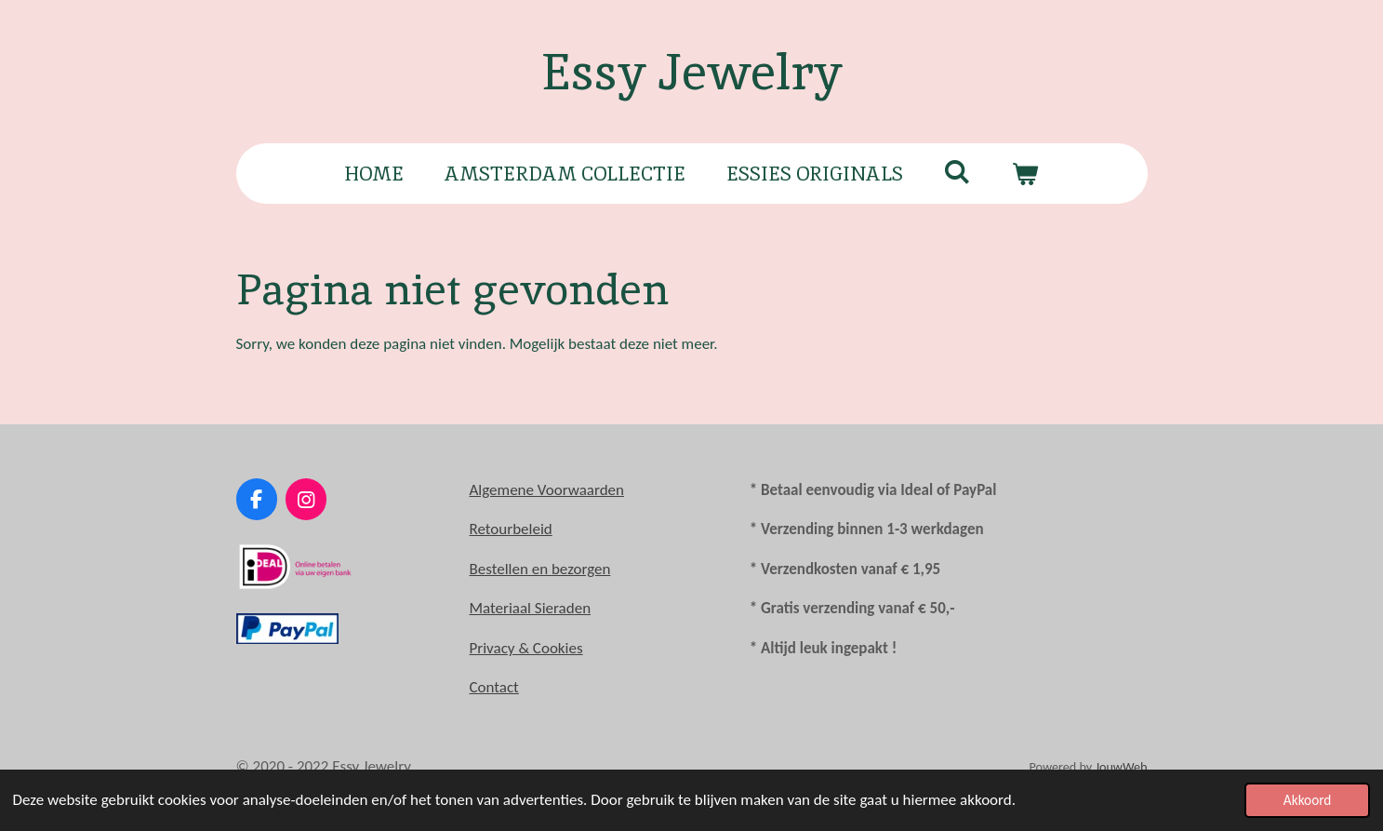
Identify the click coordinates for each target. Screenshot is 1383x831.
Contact (494, 687)
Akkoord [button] (1307, 800)
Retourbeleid (511, 529)
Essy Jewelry (691, 71)
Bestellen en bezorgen (540, 569)
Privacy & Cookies (526, 648)
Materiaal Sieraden (531, 608)
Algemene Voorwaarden (547, 490)
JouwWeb (1121, 767)
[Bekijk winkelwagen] (1025, 174)
